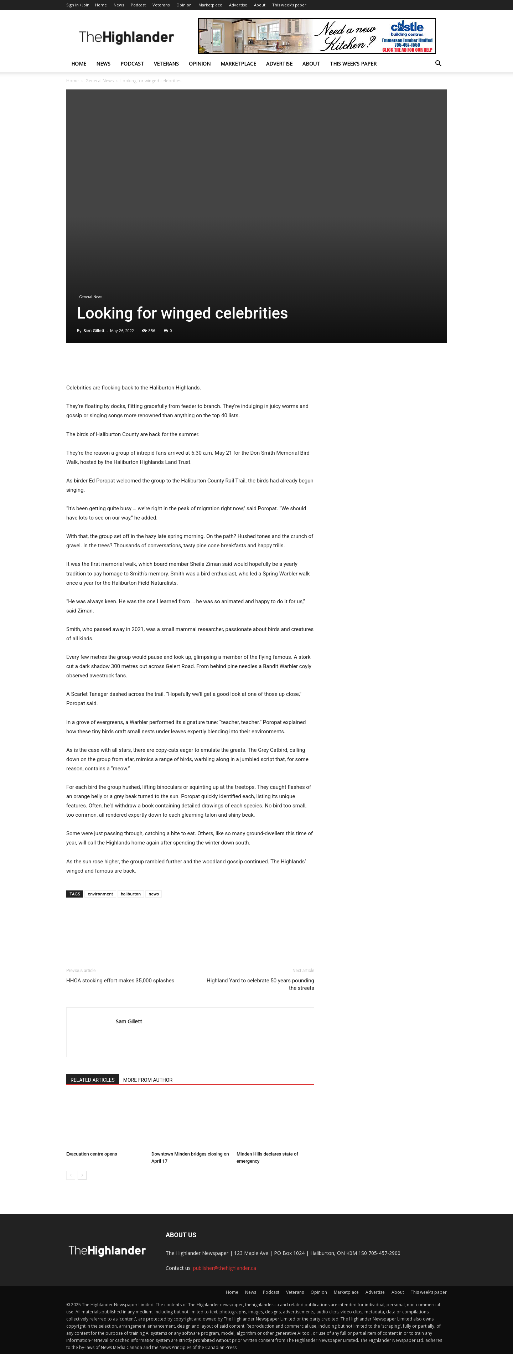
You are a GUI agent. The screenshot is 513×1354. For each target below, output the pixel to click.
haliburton (131, 893)
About (259, 4)
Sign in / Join (77, 4)
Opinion (184, 4)
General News (100, 81)
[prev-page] (70, 1175)
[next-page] (82, 1175)
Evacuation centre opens (91, 1154)
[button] (438, 64)
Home (101, 4)
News (119, 4)
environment (100, 893)
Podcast (138, 4)
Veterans (161, 4)
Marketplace (210, 4)
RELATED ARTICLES (93, 1080)
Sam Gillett (93, 330)
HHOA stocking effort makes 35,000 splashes (120, 980)
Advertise (238, 4)
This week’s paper (289, 4)
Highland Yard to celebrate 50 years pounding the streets (260, 984)
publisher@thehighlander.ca (224, 1268)
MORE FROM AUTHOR (147, 1080)
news (154, 893)
